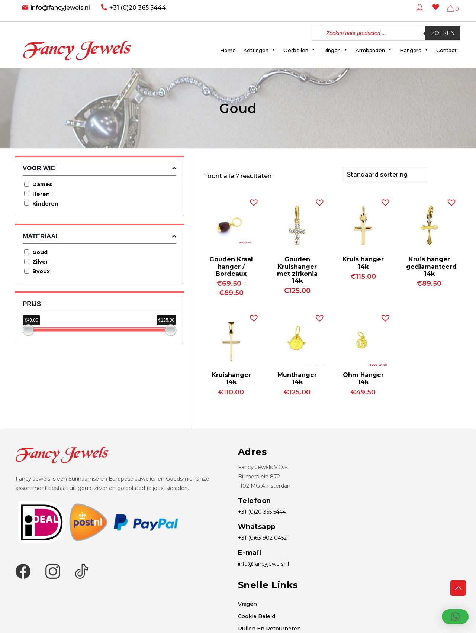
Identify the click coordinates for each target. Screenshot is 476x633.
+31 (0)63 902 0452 (262, 537)
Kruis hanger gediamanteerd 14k (431, 265)
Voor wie (99, 168)
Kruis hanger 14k (363, 262)
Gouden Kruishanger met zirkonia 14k (297, 269)
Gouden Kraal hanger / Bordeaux (231, 265)
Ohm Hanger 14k (363, 378)
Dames (42, 184)
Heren (41, 194)
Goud (40, 252)
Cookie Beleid (256, 615)
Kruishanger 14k (231, 378)
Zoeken (443, 33)
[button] (252, 200)
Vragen (247, 603)
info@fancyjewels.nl (60, 7)
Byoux (41, 271)
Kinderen (45, 203)
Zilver (40, 261)
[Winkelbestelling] (385, 174)
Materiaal (99, 236)
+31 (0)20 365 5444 (137, 7)
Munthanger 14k (297, 378)
